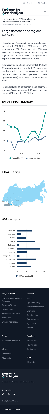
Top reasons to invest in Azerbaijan (16, 22)
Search (27, 3)
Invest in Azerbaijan (10, 19)
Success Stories (9, 305)
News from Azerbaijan (11, 341)
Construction (32, 315)
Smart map (6, 318)
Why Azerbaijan (27, 19)
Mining (29, 298)
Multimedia (6, 358)
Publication (6, 354)
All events (31, 362)
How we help (32, 345)
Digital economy (33, 302)
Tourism (30, 328)
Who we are (32, 341)
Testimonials (7, 309)
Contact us (31, 349)
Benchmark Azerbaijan (11, 313)
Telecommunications (35, 307)
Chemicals (31, 311)
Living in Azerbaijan (10, 322)
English (42, 3)
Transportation (33, 319)
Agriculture (31, 323)
